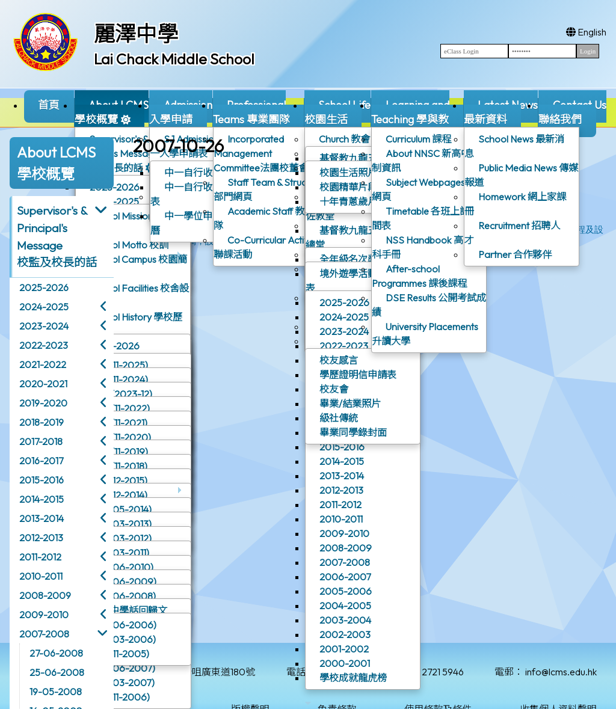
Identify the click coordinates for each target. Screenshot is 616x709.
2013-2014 (341, 476)
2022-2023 (343, 346)
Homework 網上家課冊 (515, 204)
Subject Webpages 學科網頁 (429, 189)
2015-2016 (342, 447)
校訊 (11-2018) (118, 466)
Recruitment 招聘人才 (512, 232)
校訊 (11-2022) (120, 408)
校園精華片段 (348, 187)
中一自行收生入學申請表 (205, 194)
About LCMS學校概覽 (112, 117)
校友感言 (338, 360)
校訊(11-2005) (119, 654)
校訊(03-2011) (119, 553)
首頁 (49, 105)
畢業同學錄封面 (353, 432)
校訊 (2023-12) (121, 394)
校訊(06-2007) (122, 668)
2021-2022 (42, 364)
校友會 (333, 389)
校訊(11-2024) (119, 379)
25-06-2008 (56, 672)
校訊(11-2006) (120, 697)
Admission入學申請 (180, 117)
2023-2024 (344, 331)
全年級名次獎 (348, 259)
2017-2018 (41, 441)
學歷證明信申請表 (357, 375)
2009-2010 (344, 533)
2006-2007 (345, 577)
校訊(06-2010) (121, 567)
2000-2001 (344, 663)
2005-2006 (345, 591)
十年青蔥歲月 (348, 201)
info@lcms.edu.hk (561, 672)
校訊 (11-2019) (119, 452)
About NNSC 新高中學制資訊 (426, 160)
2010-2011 (341, 519)
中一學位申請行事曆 (195, 223)
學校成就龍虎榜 (353, 678)
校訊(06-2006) (123, 625)
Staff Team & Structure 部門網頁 (268, 189)
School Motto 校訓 (129, 245)
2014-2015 (341, 461)
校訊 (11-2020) (120, 437)
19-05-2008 (55, 692)
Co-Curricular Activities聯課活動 (269, 247)
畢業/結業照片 (350, 403)
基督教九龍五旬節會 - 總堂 (359, 237)
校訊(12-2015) (118, 480)
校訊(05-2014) (121, 509)
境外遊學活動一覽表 (351, 281)
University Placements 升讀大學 (425, 334)
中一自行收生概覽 (202, 173)
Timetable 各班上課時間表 (425, 218)
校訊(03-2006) (123, 639)
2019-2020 (43, 403)
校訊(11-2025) (119, 365)
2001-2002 (344, 649)
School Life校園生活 (337, 117)
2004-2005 (345, 606)
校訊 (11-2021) (118, 423)
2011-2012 (340, 505)
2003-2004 (345, 620)
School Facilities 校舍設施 (132, 295)
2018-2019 (41, 422)
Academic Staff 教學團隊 (269, 218)
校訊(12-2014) (118, 495)
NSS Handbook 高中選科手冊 (427, 247)
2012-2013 (341, 490)
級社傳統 (338, 418)
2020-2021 (43, 384)
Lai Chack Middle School (174, 59)
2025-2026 (123, 348)
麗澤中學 (136, 33)
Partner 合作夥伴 (515, 254)
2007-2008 (344, 562)
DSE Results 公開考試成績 (429, 305)
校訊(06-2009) (123, 581)
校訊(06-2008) (123, 596)
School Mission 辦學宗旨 (130, 223)
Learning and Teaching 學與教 (410, 117)
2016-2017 (41, 461)
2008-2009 (345, 548)
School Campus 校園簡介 (131, 266)
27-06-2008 (56, 653)
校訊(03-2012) (121, 538)
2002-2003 (345, 634)
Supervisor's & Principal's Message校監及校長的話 (124, 156)
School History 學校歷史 (129, 321)
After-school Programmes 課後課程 (419, 276)
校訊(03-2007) (122, 683)
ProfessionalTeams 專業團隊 (258, 117)
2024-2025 (344, 317)
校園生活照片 (348, 173)
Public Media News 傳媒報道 (521, 175)
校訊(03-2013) (121, 524)
